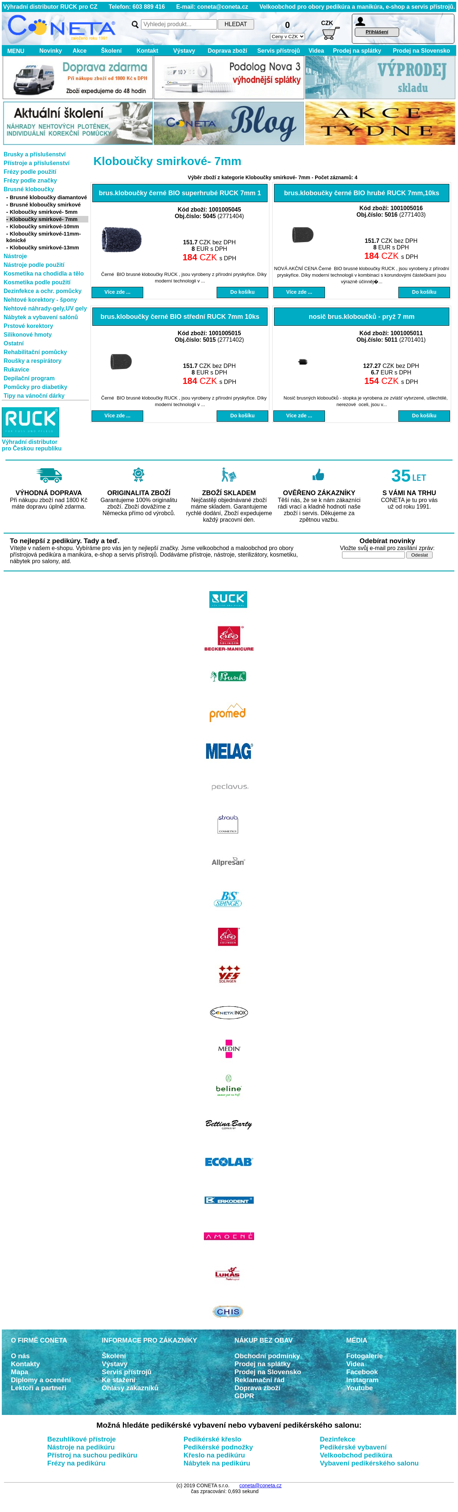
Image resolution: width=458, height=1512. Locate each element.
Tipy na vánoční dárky (34, 396)
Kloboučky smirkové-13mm (44, 247)
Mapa (19, 1372)
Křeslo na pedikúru (214, 1455)
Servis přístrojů (278, 51)
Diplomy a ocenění (41, 1380)
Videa (316, 51)
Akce (80, 51)
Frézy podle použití (30, 172)
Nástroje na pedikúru (81, 1447)
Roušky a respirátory (32, 361)
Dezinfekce (337, 1439)
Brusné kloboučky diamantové (48, 197)
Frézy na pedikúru (76, 1463)
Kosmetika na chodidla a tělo (44, 273)
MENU (14, 51)
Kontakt (147, 51)
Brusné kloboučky (29, 189)
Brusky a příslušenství (35, 154)
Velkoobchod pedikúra (356, 1455)
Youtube (359, 1388)
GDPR (244, 1396)
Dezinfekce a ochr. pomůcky (42, 291)
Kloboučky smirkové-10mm (44, 226)
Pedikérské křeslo (212, 1439)
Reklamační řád (259, 1380)
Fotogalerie (364, 1356)
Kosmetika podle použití (37, 282)
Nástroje (15, 256)
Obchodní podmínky (267, 1356)
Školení (111, 51)
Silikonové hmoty (28, 335)
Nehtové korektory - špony (40, 300)
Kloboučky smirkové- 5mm (44, 212)
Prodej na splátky (357, 51)
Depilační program (29, 378)
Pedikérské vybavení (353, 1447)
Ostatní (14, 343)
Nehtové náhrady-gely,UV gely (45, 308)
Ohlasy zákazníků (130, 1388)
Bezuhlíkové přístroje (81, 1439)
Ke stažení (118, 1380)
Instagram (362, 1380)
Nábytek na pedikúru (217, 1463)
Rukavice (16, 369)
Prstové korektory (28, 326)
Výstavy (184, 51)
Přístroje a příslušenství (36, 163)
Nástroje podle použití (34, 265)
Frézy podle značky (30, 180)
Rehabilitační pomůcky (35, 352)
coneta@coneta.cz (261, 1485)
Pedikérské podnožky (218, 1447)
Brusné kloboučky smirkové (45, 205)
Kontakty (25, 1364)
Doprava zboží (227, 51)
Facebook (362, 1372)
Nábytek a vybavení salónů (41, 317)
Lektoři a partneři (38, 1388)
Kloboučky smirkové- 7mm (44, 219)
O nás (20, 1356)
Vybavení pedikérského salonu (369, 1463)
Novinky (50, 51)
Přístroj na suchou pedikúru (92, 1455)
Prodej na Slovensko (421, 51)
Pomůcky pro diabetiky (35, 387)
